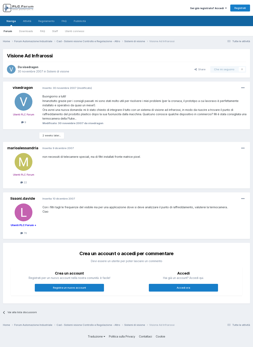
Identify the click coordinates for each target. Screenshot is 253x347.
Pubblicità (80, 21)
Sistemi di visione (58, 71)
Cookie (160, 336)
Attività (27, 21)
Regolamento (46, 21)
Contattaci (145, 336)
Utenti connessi (74, 31)
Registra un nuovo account (69, 287)
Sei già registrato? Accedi (208, 8)
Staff (55, 31)
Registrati (240, 8)
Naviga (11, 22)
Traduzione (96, 336)
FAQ (42, 31)
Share (200, 69)
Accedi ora (183, 287)
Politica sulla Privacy (122, 336)
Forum (8, 31)
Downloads (26, 31)
